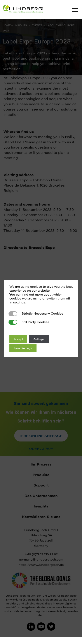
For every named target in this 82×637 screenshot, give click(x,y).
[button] (75, 10)
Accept (18, 339)
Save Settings (23, 348)
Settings (38, 339)
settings (19, 302)
